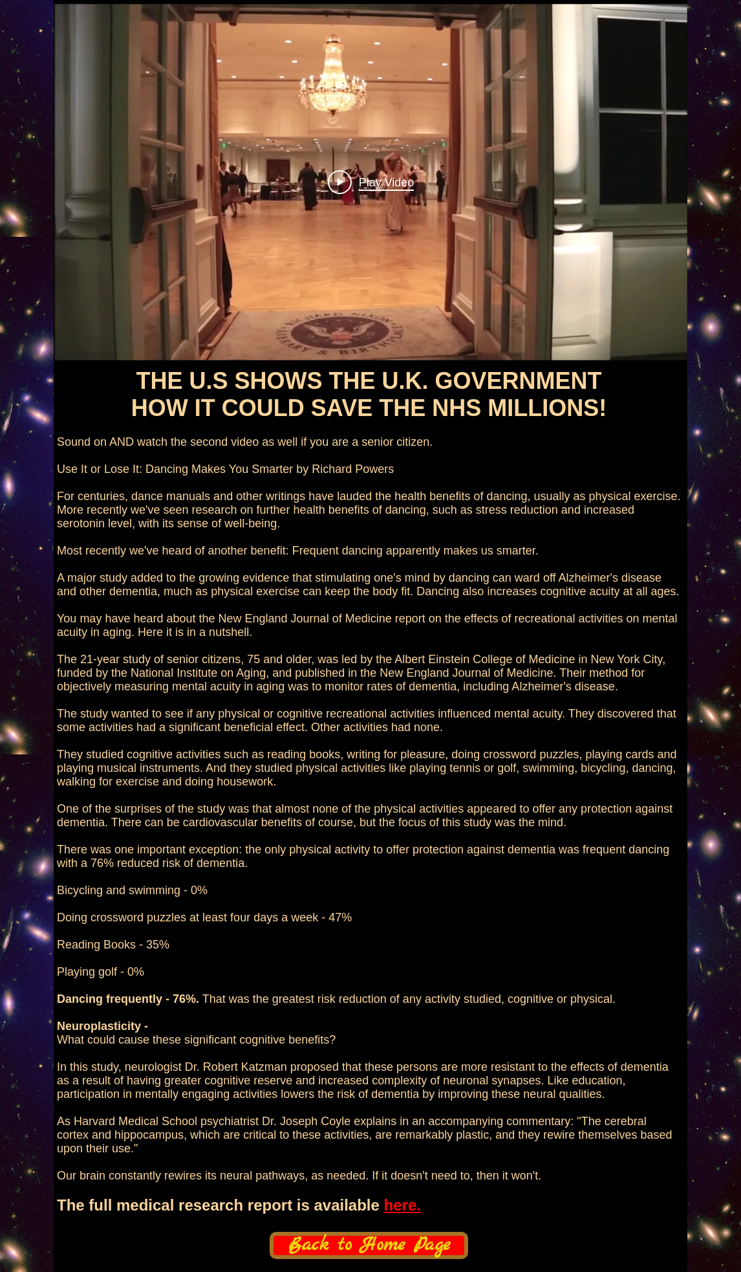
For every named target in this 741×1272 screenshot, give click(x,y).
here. (402, 1205)
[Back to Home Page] (369, 1245)
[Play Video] (371, 182)
